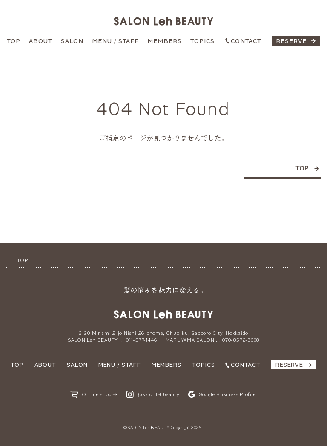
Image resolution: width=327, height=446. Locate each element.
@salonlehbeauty (158, 394)
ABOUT (40, 41)
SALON (72, 41)
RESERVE (291, 41)
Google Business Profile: (227, 394)
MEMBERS (164, 41)
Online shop (97, 394)
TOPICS (202, 41)
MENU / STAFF (115, 41)
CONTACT (246, 41)
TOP (13, 41)
